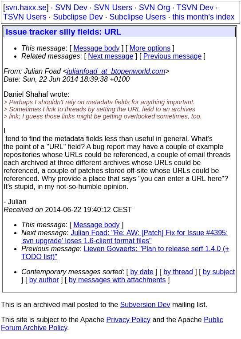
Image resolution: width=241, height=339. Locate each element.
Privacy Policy (128, 319)
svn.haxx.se (26, 7)
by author (44, 280)
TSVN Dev (195, 7)
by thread (178, 272)
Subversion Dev (145, 304)
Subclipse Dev (78, 16)
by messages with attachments (117, 280)
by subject (219, 272)
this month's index (203, 16)
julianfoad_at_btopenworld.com (116, 71)
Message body (96, 48)
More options (150, 48)
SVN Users (113, 7)
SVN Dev (71, 7)
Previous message (172, 56)
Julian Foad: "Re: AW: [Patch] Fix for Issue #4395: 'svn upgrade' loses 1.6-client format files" (124, 236)
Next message (110, 56)
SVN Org (154, 7)
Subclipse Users (138, 16)
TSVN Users (25, 16)
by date (141, 272)
